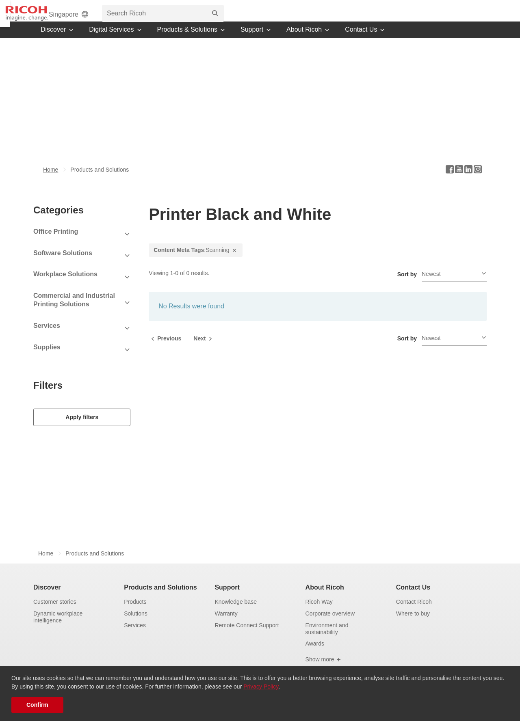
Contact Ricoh (414, 584)
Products (135, 584)
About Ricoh (325, 569)
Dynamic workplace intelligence (57, 599)
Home (50, 180)
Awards (315, 626)
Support (226, 569)
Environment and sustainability (327, 611)
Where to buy (413, 596)
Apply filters (81, 428)
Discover (47, 569)
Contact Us (413, 569)
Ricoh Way (319, 584)
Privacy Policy (260, 686)
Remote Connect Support (246, 608)
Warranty (225, 596)
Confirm (37, 705)
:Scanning (195, 261)
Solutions (135, 596)
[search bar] (421, 16)
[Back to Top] (491, 655)
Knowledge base (235, 584)
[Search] (473, 16)
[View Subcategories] (81, 245)
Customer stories (54, 584)
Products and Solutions (160, 569)
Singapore (327, 17)
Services (135, 608)
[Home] (63, 16)
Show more (324, 642)
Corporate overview (330, 596)
